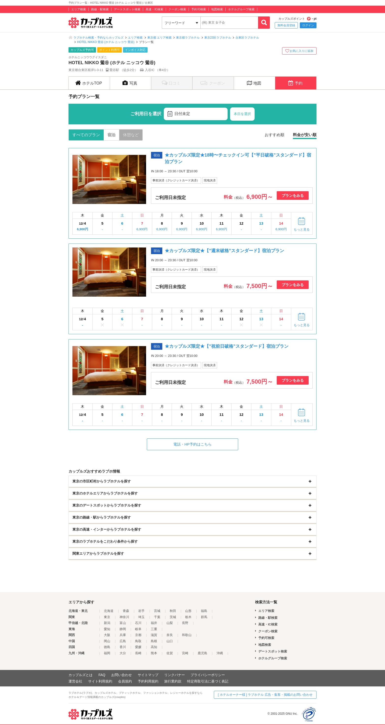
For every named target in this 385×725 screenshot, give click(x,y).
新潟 (107, 623)
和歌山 (187, 635)
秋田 (173, 611)
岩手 (141, 611)
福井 (154, 623)
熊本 (154, 653)
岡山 (107, 641)
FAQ (101, 675)
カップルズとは (81, 675)
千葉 (157, 617)
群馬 (204, 617)
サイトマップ (148, 675)
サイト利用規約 (100, 681)
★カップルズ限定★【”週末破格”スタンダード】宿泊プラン (224, 250)
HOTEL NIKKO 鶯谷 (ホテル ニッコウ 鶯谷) (106, 42)
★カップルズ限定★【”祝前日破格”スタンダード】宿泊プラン (227, 346)
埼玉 (141, 617)
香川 (123, 647)
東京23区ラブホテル (217, 37)
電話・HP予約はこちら (192, 444)
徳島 (107, 647)
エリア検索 (78, 9)
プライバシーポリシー (208, 675)
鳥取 (138, 641)
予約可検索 (198, 9)
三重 (154, 629)
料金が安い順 (304, 135)
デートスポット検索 (127, 9)
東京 (107, 617)
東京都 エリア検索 (159, 37)
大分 (123, 653)
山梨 (169, 623)
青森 (126, 611)
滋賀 (154, 635)
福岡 (107, 653)
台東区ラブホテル (247, 37)
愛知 (107, 629)
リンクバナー (174, 675)
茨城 (173, 617)
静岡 (123, 629)
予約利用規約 (148, 681)
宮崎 (185, 653)
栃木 (188, 617)
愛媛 (138, 647)
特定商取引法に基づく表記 (207, 681)
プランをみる (293, 195)
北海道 (108, 611)
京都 (138, 635)
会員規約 (125, 681)
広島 (123, 641)
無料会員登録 (286, 25)
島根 (154, 641)
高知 (154, 647)
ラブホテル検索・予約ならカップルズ (98, 37)
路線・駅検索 (100, 9)
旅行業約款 (172, 681)
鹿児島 (202, 653)
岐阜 (138, 629)
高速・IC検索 (154, 9)
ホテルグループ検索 (241, 9)
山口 (169, 641)
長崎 (138, 653)
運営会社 (75, 681)
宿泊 (111, 135)
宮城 (157, 611)
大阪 (107, 635)
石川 (138, 623)
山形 (188, 611)
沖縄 (220, 653)
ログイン (308, 25)
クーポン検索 (177, 9)
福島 (204, 611)
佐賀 (169, 653)
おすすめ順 (274, 135)
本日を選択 (242, 114)
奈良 (169, 635)
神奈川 (124, 617)
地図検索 (217, 9)
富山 (123, 623)
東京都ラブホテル (188, 37)
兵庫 (123, 635)
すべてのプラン (86, 135)
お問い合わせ (121, 675)
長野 (185, 623)
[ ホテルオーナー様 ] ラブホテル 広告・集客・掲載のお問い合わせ (265, 694)
